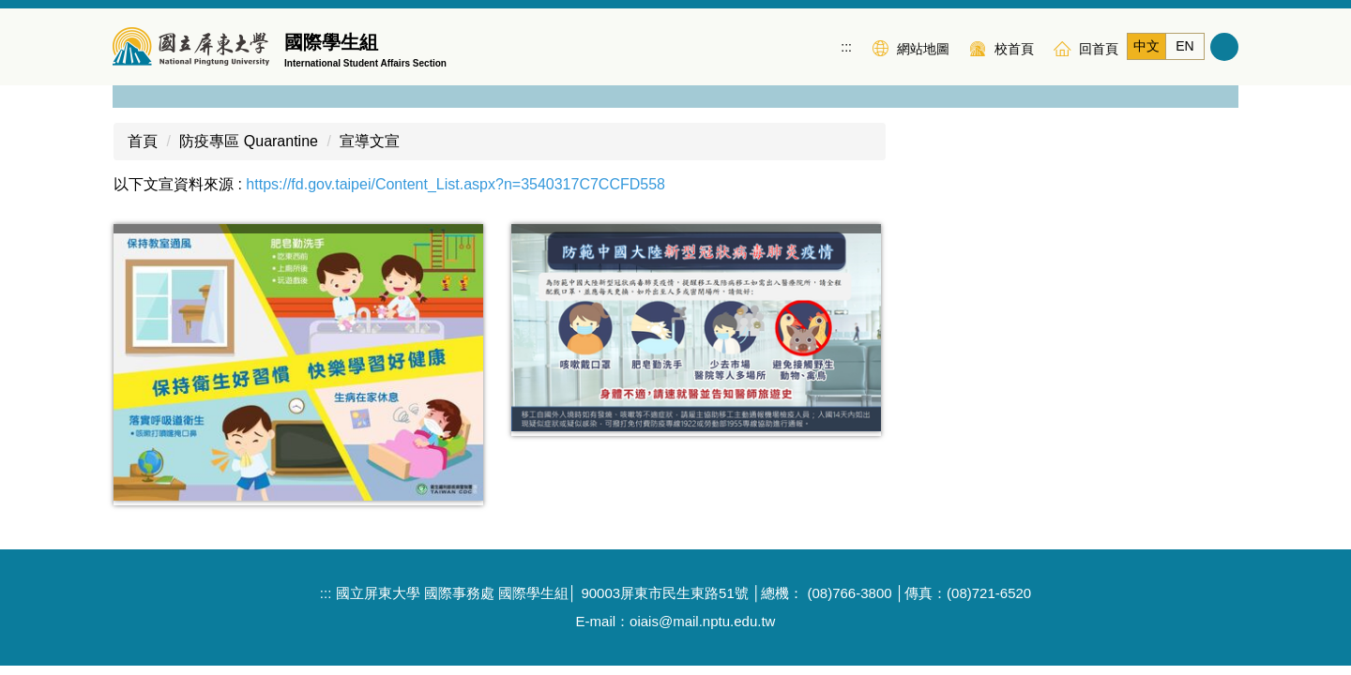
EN (1184, 45)
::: (846, 46)
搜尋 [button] (1224, 47)
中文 (1146, 45)
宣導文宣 (370, 119)
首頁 (143, 119)
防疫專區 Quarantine (248, 119)
